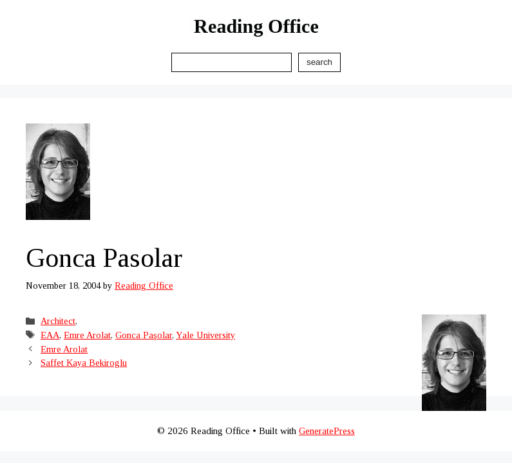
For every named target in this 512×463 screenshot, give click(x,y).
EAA (50, 335)
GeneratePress (327, 431)
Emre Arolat (87, 335)
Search (319, 62)
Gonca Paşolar (143, 335)
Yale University (205, 335)
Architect (58, 321)
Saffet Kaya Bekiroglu (84, 363)
